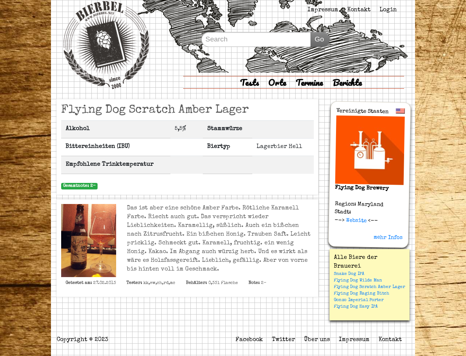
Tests (249, 82)
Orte (277, 82)
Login (388, 10)
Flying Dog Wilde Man (358, 281)
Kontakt (359, 10)
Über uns (317, 340)
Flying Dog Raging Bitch (361, 294)
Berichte (347, 82)
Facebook (249, 340)
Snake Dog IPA (349, 274)
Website (355, 220)
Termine (309, 82)
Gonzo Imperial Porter (359, 300)
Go (319, 39)
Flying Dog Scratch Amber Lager (369, 287)
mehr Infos (388, 237)
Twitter (283, 340)
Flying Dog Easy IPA (356, 307)
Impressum (323, 10)
